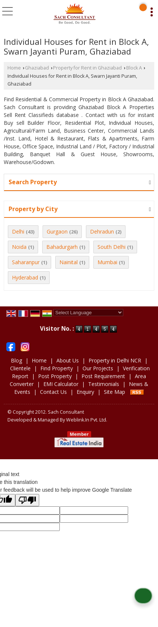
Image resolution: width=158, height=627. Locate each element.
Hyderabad (25, 277)
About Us (67, 360)
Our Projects (98, 368)
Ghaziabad (37, 68)
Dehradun (102, 231)
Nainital (68, 262)
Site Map (114, 391)
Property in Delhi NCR (115, 360)
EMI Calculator (60, 383)
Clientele (20, 368)
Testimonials (103, 383)
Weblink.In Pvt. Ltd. (86, 420)
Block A (134, 68)
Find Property (56, 368)
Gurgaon (57, 231)
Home (14, 68)
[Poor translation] (27, 500)
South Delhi (111, 246)
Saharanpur (26, 262)
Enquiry (85, 391)
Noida (19, 246)
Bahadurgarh (62, 246)
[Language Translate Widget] (88, 312)
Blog (16, 360)
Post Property (55, 376)
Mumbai (107, 262)
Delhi (18, 231)
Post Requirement (103, 376)
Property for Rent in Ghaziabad (87, 68)
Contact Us (53, 391)
